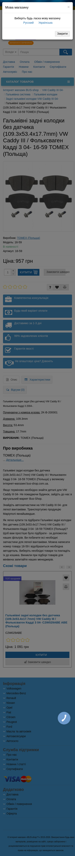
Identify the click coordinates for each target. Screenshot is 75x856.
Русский (28, 22)
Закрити (62, 33)
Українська (45, 22)
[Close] (68, 7)
